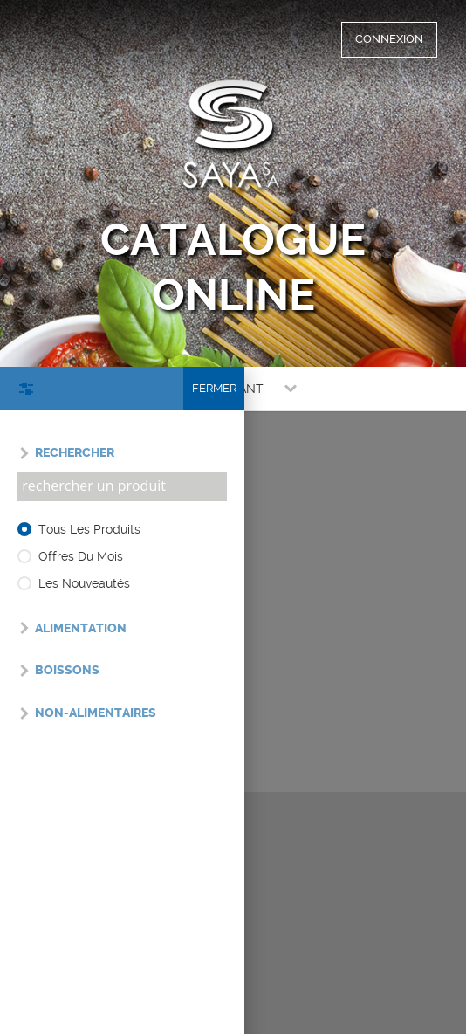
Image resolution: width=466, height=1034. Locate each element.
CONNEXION (389, 38)
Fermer (214, 388)
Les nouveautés (84, 583)
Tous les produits (89, 529)
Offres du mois (80, 556)
